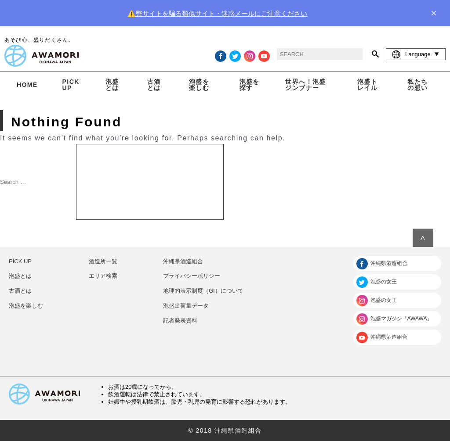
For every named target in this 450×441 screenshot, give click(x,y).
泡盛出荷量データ (186, 305)
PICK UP (71, 84)
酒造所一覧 (103, 261)
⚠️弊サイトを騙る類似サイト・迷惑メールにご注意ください (217, 13)
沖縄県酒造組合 (183, 261)
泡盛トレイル (367, 84)
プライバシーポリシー (191, 275)
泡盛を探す (250, 85)
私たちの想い (417, 84)
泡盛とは (112, 84)
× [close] (434, 13)
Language (415, 54)
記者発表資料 (180, 320)
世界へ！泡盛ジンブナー (305, 84)
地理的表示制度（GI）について (203, 290)
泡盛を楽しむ (199, 84)
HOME (27, 84)
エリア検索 (103, 275)
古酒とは (154, 84)
